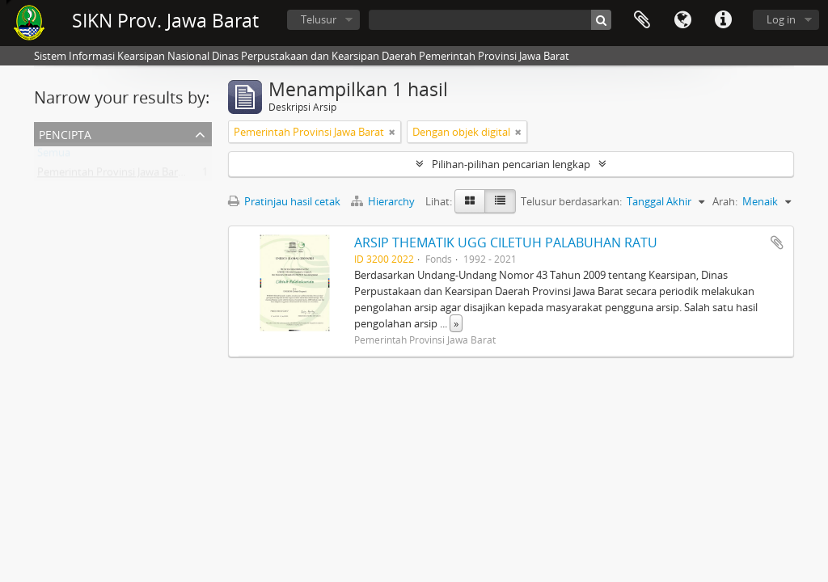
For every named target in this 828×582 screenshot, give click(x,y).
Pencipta (65, 133)
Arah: (724, 201)
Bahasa (682, 20)
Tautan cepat (723, 20)
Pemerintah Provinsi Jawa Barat (112, 175)
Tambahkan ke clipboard (777, 242)
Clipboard (642, 20)
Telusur (318, 19)
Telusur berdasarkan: (571, 201)
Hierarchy (384, 201)
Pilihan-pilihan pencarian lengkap (511, 164)
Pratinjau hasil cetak (284, 201)
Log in (781, 19)
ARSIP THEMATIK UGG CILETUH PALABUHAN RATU (505, 242)
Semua (53, 156)
